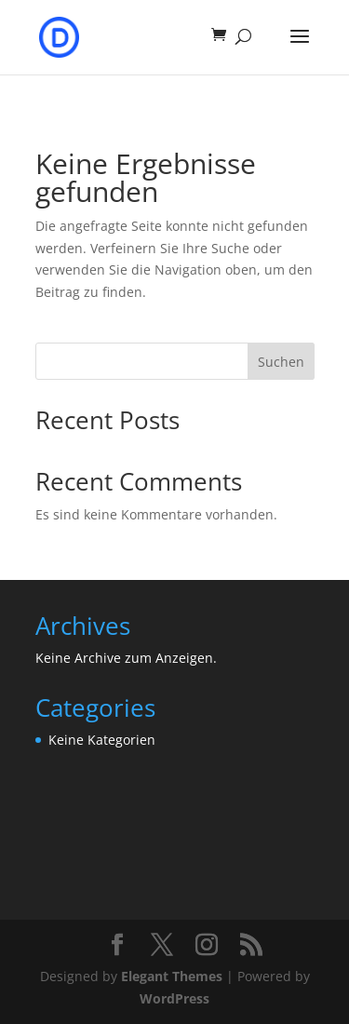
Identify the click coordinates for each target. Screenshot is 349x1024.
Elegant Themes (171, 976)
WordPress (174, 998)
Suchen (281, 362)
